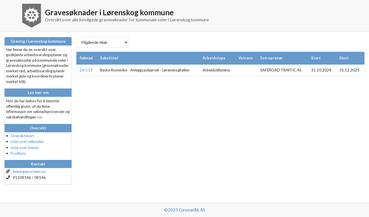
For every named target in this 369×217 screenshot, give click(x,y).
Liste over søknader (27, 141)
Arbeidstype (214, 58)
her (39, 117)
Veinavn (245, 58)
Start (316, 58)
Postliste (18, 153)
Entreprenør (271, 58)
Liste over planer (25, 147)
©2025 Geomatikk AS (184, 209)
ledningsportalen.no (29, 171)
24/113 (86, 70)
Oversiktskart (22, 135)
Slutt (344, 58)
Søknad (86, 58)
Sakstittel (109, 58)
